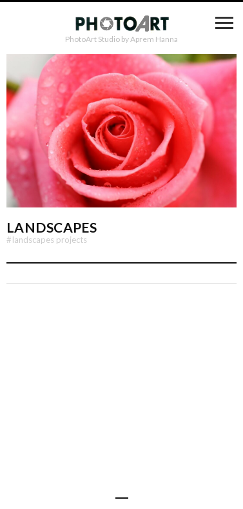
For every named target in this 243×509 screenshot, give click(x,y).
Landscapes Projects (46, 240)
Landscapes (51, 227)
